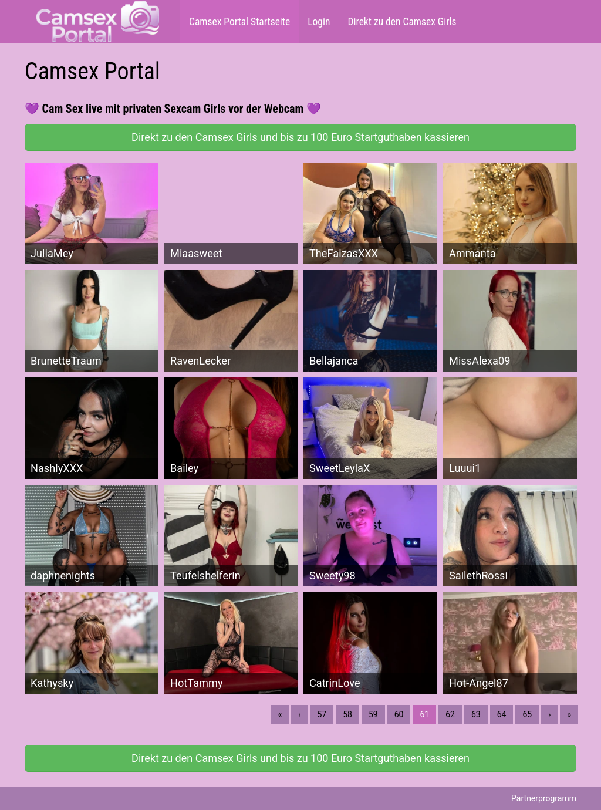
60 (399, 714)
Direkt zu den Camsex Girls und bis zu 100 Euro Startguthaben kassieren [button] (300, 137)
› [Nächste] (549, 714)
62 (450, 714)
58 (347, 714)
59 (373, 714)
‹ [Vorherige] (299, 714)
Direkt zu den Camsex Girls (401, 22)
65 (527, 714)
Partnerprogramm (543, 798)
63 (476, 714)
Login (319, 22)
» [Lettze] (569, 714)
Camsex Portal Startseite (239, 22)
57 (321, 714)
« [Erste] (280, 714)
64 (502, 714)
